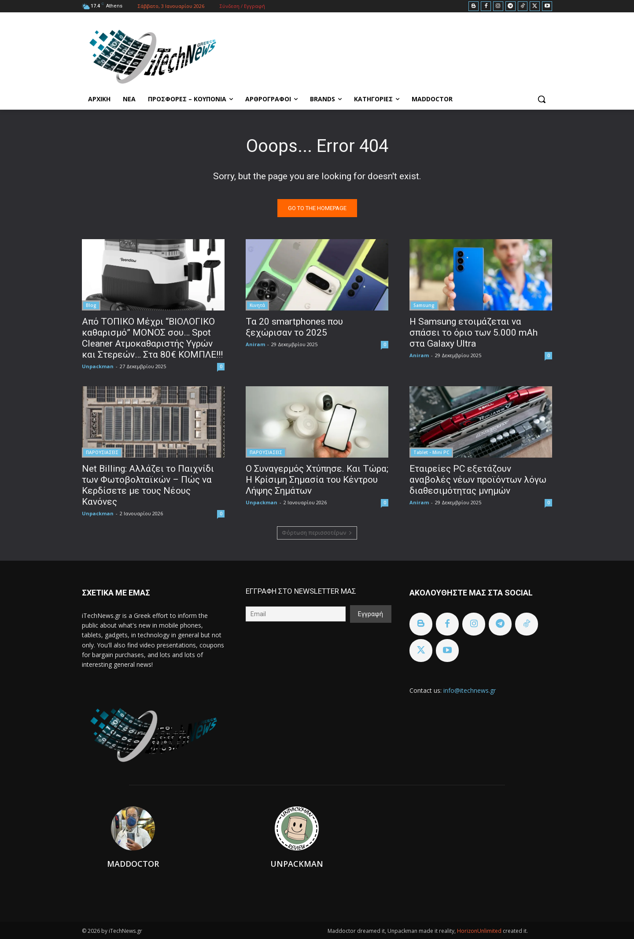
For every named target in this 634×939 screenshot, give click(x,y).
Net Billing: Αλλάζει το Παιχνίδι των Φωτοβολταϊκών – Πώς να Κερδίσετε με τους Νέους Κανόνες (148, 485)
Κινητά (257, 305)
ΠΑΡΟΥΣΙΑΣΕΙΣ (102, 452)
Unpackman (98, 366)
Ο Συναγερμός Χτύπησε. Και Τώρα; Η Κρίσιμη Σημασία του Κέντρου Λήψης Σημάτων (317, 479)
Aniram (255, 344)
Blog (91, 305)
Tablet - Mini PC (431, 452)
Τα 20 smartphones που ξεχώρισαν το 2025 (294, 327)
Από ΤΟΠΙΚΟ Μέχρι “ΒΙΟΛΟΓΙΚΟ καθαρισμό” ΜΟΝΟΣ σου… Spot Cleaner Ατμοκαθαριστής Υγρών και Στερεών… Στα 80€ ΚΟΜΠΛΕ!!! (152, 338)
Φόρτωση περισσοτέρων (317, 532)
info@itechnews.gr (469, 690)
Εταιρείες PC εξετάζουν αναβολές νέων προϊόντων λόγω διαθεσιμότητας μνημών (477, 479)
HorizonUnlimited (480, 931)
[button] (541, 99)
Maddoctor (133, 863)
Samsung (424, 305)
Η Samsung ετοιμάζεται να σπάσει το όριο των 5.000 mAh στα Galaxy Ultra (473, 332)
